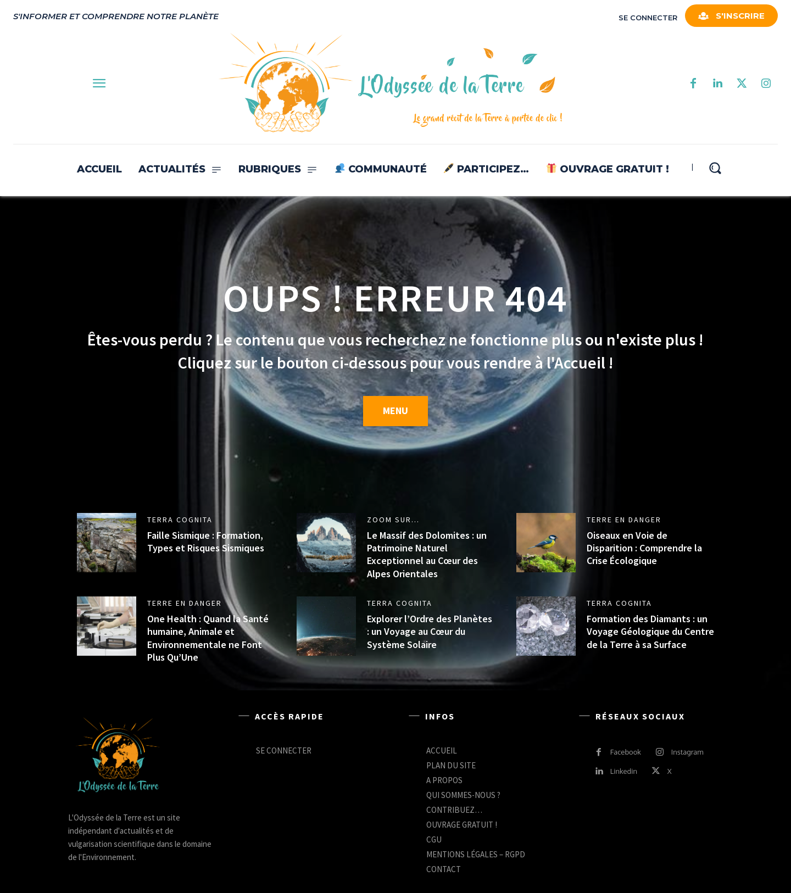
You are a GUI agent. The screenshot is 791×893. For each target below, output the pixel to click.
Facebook (625, 751)
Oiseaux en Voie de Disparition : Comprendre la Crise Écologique (644, 548)
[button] (715, 168)
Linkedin (623, 771)
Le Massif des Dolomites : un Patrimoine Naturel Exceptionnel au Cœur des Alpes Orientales (427, 554)
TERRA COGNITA (180, 519)
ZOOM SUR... (393, 519)
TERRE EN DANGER (624, 519)
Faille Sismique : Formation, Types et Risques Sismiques (205, 541)
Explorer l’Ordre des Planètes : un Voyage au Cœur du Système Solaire (429, 631)
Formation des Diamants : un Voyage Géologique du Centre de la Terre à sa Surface (650, 631)
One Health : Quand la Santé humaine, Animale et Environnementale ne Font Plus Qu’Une (208, 637)
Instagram (687, 751)
